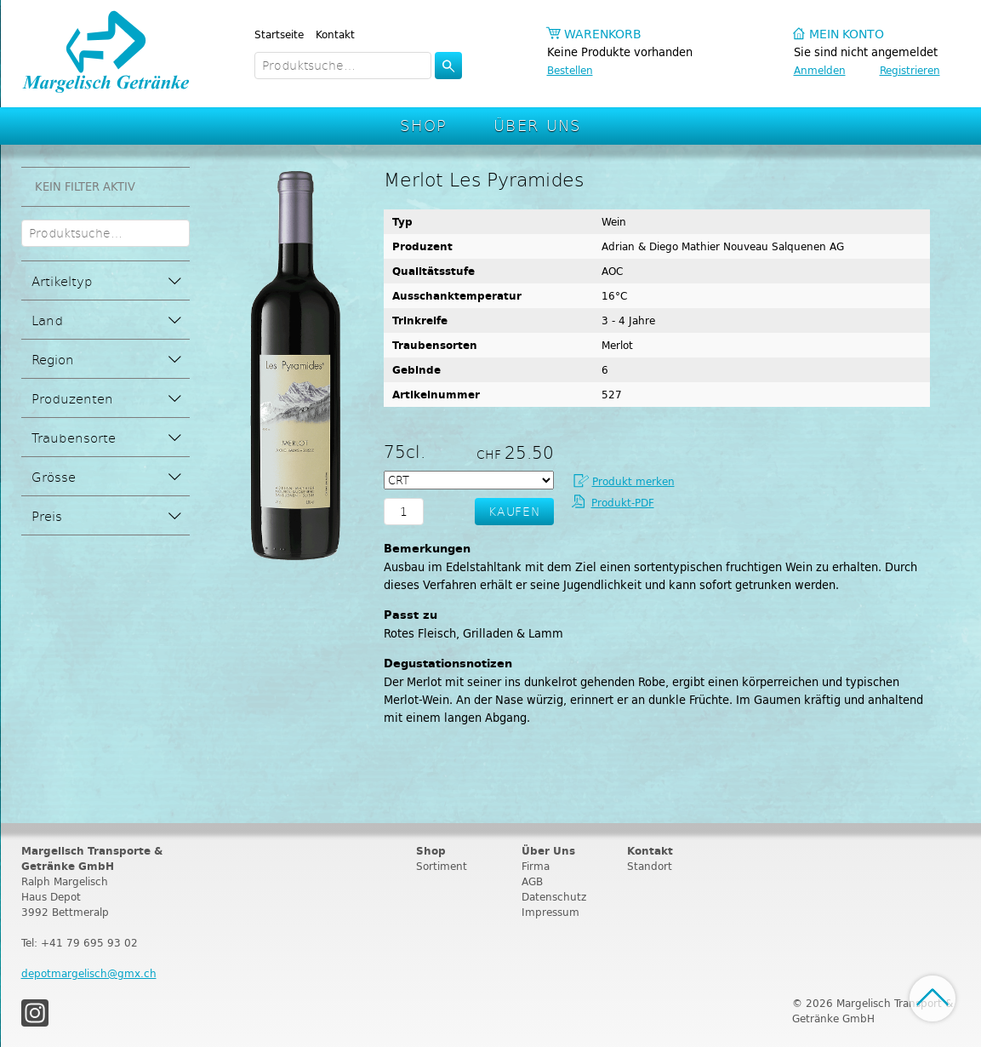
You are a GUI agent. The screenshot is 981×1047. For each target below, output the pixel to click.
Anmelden (820, 70)
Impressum (550, 912)
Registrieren (910, 70)
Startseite (279, 34)
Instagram (34, 1013)
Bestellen (570, 70)
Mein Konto (846, 34)
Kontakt (335, 34)
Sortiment (441, 866)
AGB (532, 881)
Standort (649, 866)
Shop (424, 124)
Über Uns (537, 124)
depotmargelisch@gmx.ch (89, 973)
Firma (536, 866)
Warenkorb (603, 34)
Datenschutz (554, 897)
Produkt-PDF (622, 503)
